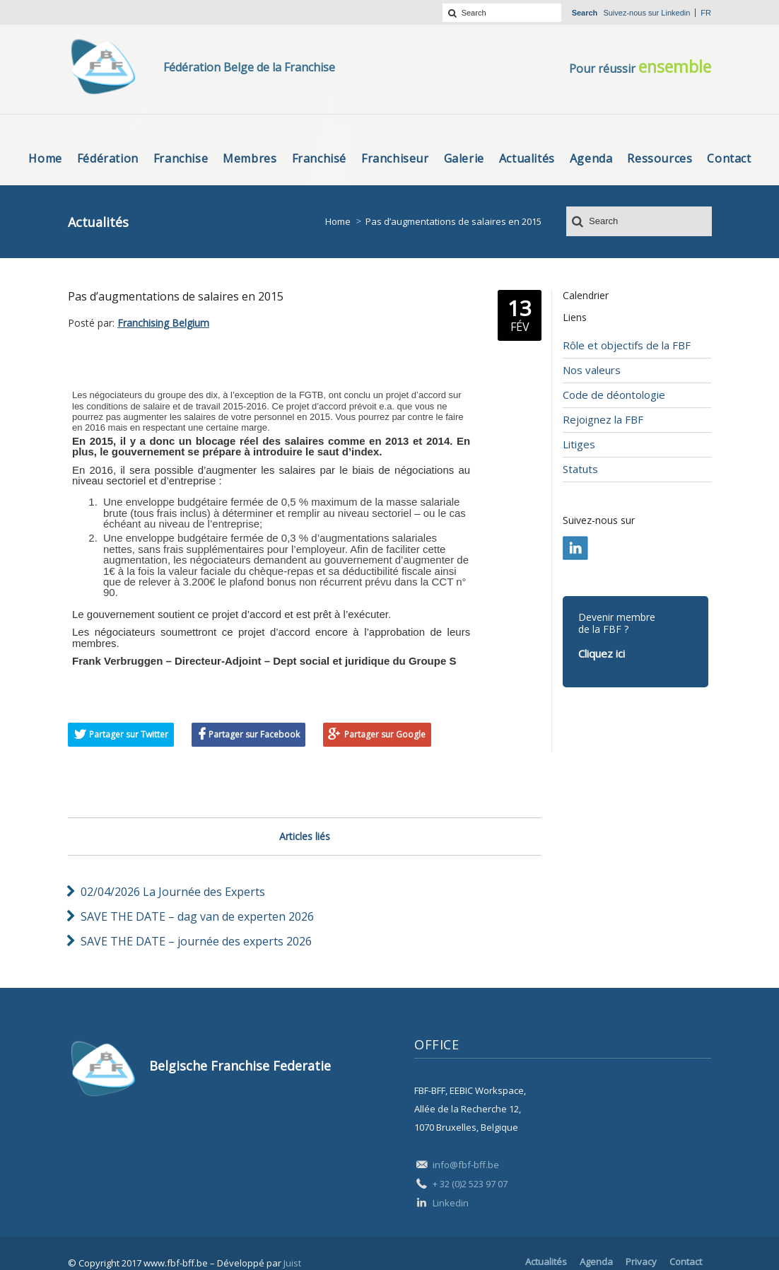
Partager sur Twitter (128, 734)
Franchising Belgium (163, 323)
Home (338, 221)
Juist (292, 1263)
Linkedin (675, 12)
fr (706, 12)
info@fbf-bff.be (466, 1164)
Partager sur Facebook (254, 734)
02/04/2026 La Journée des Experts (173, 891)
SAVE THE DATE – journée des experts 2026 (196, 941)
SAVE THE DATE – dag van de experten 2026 (197, 916)
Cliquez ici (601, 653)
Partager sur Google (385, 734)
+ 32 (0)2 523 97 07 (470, 1183)
